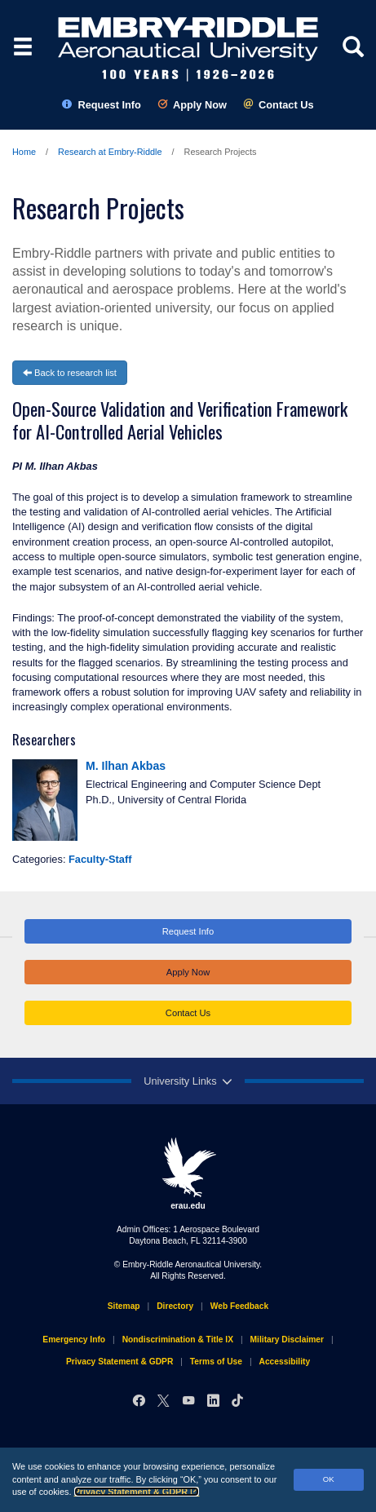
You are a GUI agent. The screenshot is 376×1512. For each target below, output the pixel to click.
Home (24, 152)
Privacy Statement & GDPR (137, 1492)
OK (328, 1478)
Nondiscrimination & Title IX (177, 1339)
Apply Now (192, 105)
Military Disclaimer (287, 1339)
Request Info (101, 105)
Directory (175, 1306)
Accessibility (285, 1361)
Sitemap (124, 1306)
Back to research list (70, 373)
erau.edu (188, 1173)
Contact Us (278, 105)
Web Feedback (239, 1306)
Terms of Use (216, 1361)
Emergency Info (73, 1339)
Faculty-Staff (100, 859)
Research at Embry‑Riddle (110, 152)
